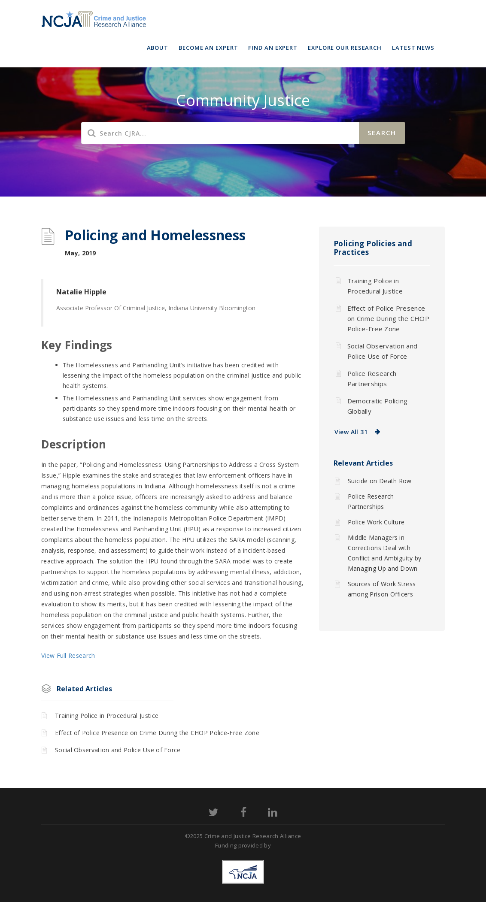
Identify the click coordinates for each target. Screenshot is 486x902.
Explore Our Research (345, 47)
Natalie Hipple (81, 292)
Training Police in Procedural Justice (106, 715)
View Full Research (68, 655)
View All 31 (351, 432)
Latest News (413, 47)
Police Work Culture (376, 522)
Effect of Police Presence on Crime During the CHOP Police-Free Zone (157, 733)
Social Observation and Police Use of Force (118, 750)
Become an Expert (208, 47)
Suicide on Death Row (380, 481)
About (158, 47)
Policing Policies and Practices (373, 248)
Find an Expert (273, 47)
